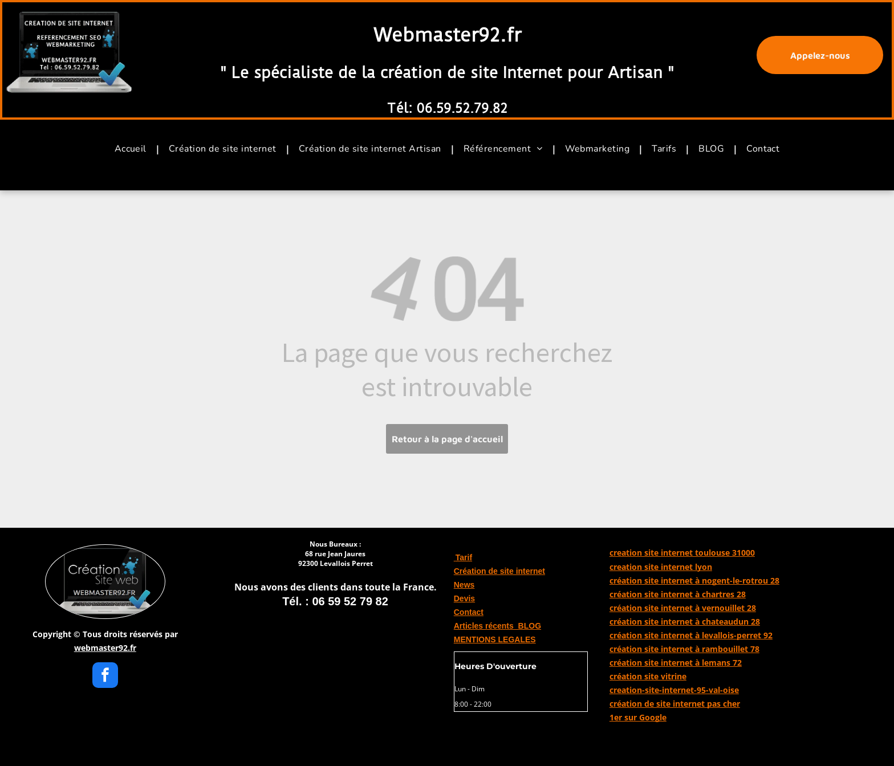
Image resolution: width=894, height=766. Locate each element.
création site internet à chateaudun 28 (684, 621)
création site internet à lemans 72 (675, 662)
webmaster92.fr (105, 647)
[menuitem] (133, 148)
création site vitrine (647, 676)
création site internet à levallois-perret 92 (691, 635)
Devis (464, 598)
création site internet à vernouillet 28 (682, 607)
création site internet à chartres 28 (677, 594)
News (464, 584)
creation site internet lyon (660, 566)
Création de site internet (499, 571)
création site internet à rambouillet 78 (684, 648)
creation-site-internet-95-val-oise (674, 689)
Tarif (463, 557)
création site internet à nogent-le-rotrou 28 (694, 580)
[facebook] (105, 676)
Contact (468, 612)
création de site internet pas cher (674, 703)
